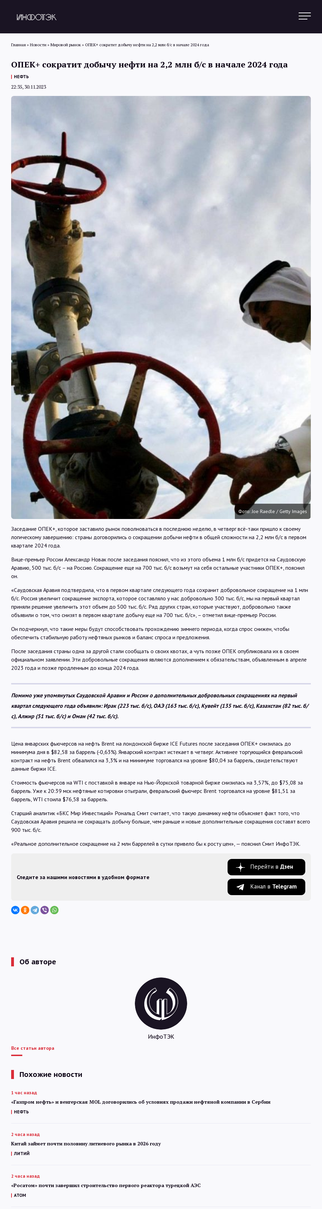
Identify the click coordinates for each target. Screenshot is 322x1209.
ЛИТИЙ (22, 1153)
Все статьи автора (32, 1048)
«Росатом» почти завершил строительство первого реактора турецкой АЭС (106, 1185)
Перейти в (271, 866)
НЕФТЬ (21, 76)
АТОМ (20, 1195)
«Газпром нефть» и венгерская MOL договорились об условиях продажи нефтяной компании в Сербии (140, 1101)
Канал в (273, 886)
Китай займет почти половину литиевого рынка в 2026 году (86, 1143)
